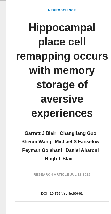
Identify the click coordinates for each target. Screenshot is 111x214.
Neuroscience (62, 10)
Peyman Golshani (42, 150)
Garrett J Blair (40, 133)
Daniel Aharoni (82, 150)
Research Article (51, 174)
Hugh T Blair (59, 158)
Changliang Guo (78, 133)
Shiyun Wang (37, 141)
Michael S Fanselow (77, 141)
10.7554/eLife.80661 (66, 193)
